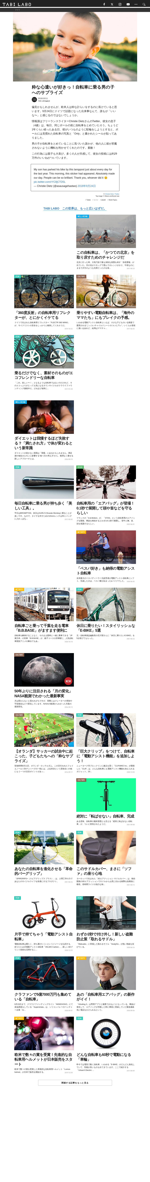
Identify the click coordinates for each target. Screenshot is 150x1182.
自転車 (103, 201)
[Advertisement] (75, 1141)
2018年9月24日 (87, 187)
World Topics (113, 201)
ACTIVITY (81, 533)
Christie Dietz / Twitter (112, 195)
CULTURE (81, 278)
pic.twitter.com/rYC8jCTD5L (50, 183)
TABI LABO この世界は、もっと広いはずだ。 (75, 209)
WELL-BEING (83, 217)
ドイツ (96, 201)
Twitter (88, 201)
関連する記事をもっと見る (75, 1084)
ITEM (18, 278)
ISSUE (80, 468)
